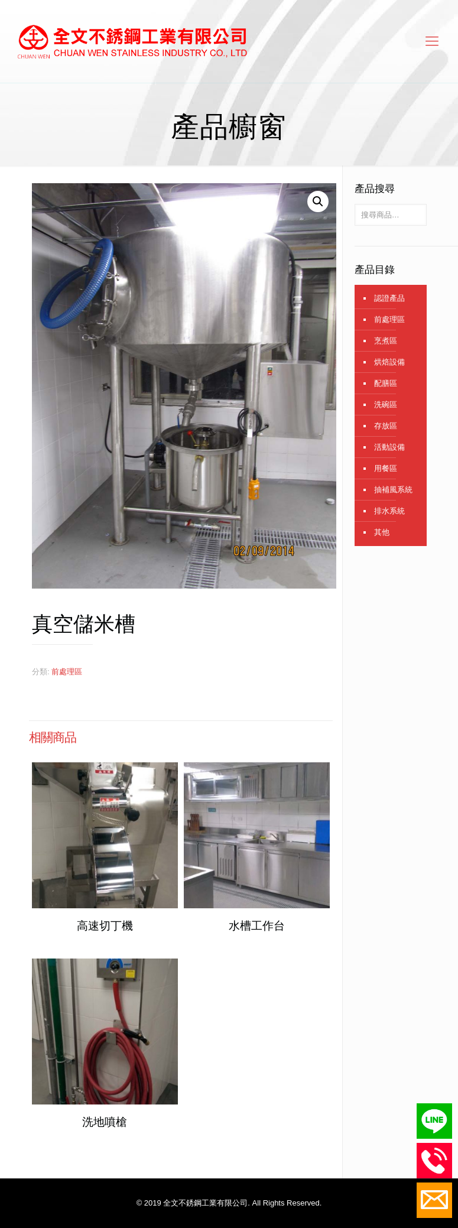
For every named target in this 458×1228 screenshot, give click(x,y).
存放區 (385, 425)
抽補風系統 (393, 489)
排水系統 (389, 510)
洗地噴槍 (104, 1122)
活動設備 (389, 447)
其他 (381, 532)
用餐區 (385, 468)
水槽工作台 (257, 926)
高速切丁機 (105, 926)
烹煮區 (385, 340)
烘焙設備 (389, 362)
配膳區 (385, 383)
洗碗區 (385, 404)
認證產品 (389, 298)
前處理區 (66, 671)
